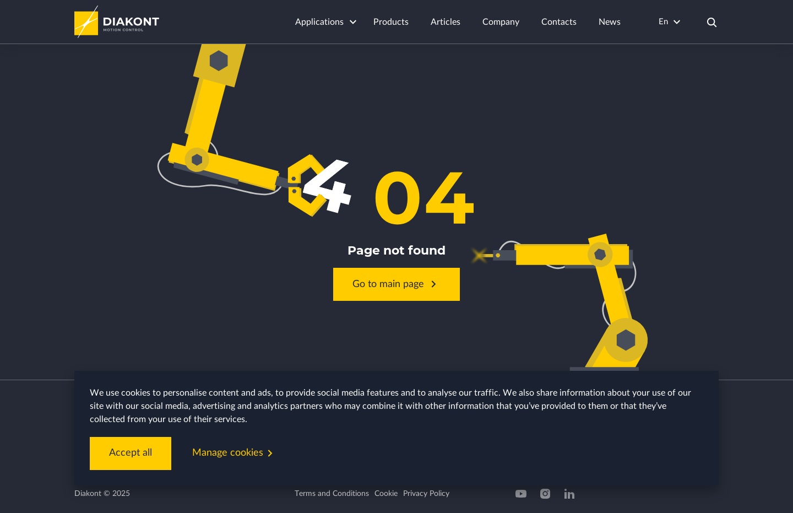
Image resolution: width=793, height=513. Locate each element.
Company (500, 22)
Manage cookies (234, 453)
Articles (445, 22)
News (610, 22)
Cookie (386, 494)
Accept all (130, 453)
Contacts (559, 22)
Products (391, 22)
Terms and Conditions (332, 494)
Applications (319, 22)
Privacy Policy (426, 494)
